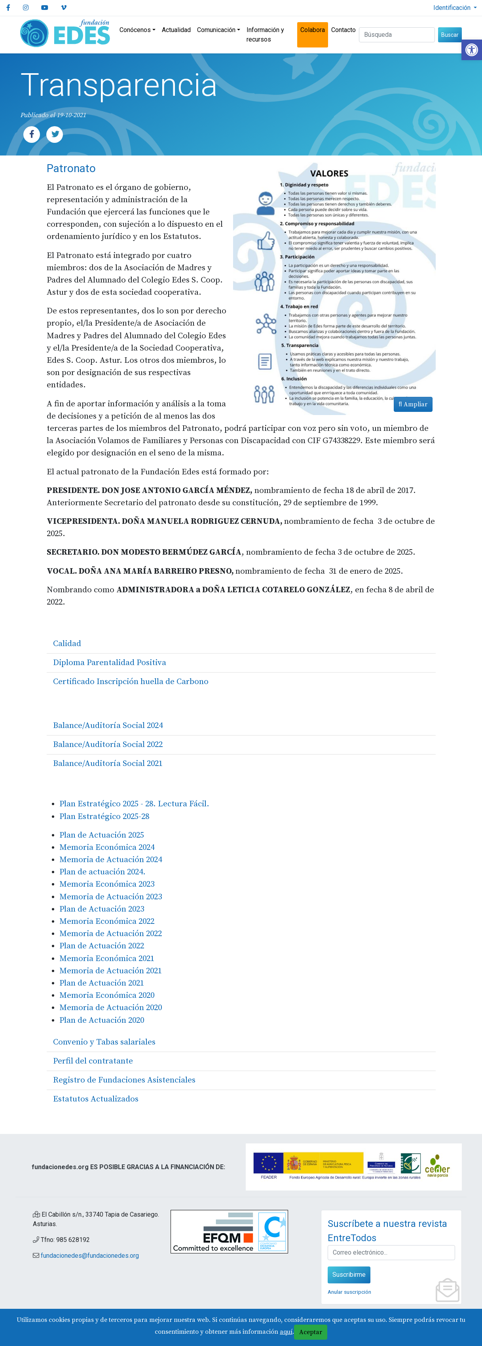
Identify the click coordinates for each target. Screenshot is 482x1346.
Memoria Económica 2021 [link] (106, 959)
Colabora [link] (312, 30)
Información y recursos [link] (265, 34)
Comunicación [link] (216, 30)
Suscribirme (349, 1274)
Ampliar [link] (413, 404)
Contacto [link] (343, 30)
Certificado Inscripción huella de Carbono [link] (131, 682)
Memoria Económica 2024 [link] (106, 847)
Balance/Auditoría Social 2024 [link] (108, 725)
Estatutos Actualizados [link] (96, 1099)
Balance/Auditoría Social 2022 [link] (108, 744)
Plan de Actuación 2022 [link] (101, 946)
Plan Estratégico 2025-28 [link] (104, 816)
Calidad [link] (67, 644)
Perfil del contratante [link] (93, 1061)
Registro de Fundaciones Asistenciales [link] (124, 1080)
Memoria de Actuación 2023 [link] (110, 897)
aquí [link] (286, 1332)
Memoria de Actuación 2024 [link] (110, 860)
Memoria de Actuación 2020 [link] (110, 1008)
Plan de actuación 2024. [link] (102, 872)
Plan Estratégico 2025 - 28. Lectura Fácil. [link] (134, 804)
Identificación (452, 7)
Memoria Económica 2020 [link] (106, 995)
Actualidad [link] (176, 30)
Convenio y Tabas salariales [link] (104, 1042)
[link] (471, 50)
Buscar (450, 35)
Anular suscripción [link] (349, 1292)
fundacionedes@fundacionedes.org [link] (90, 1255)
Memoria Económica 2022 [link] (106, 921)
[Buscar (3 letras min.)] (397, 34)
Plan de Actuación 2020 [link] (101, 1020)
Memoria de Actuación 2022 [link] (110, 934)
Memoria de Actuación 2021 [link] (110, 971)
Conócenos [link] (135, 30)
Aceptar (310, 1332)
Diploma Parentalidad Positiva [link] (109, 663)
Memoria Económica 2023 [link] (107, 884)
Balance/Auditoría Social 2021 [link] (108, 763)
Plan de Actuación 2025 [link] (101, 835)
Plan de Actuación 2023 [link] (101, 909)
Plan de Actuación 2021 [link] (101, 983)
